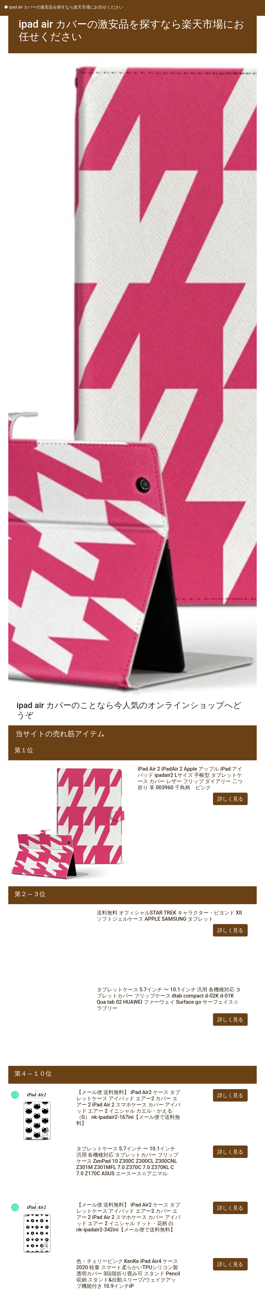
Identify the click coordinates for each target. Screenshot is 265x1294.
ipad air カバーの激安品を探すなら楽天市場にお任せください (63, 7)
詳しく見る (230, 799)
